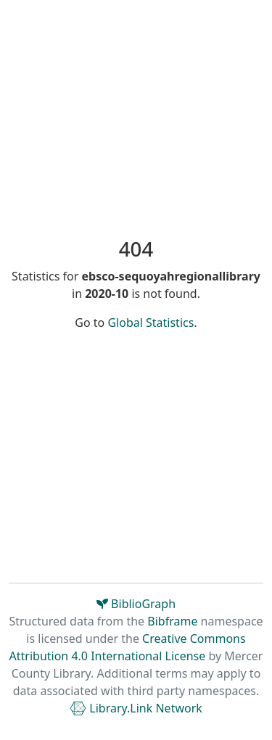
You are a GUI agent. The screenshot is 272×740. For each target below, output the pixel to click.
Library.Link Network (136, 708)
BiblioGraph (136, 604)
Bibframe (172, 621)
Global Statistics (150, 322)
